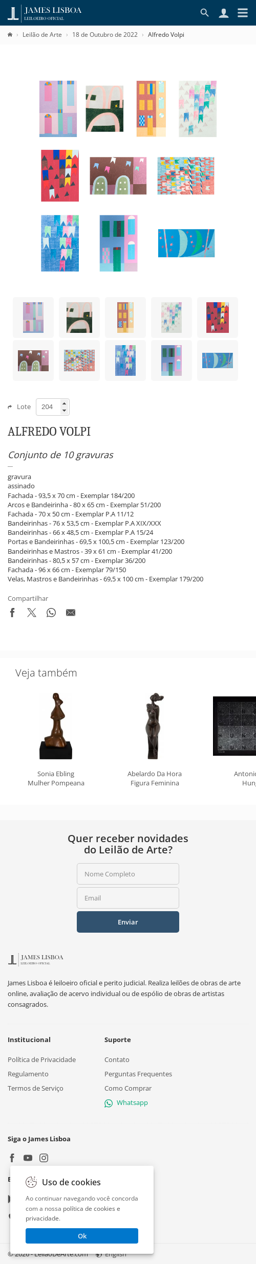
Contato (117, 1059)
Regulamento (28, 1073)
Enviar (128, 922)
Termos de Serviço (35, 1088)
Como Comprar (128, 1088)
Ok (82, 1235)
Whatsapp (126, 1103)
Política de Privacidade (42, 1059)
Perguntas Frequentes (138, 1073)
